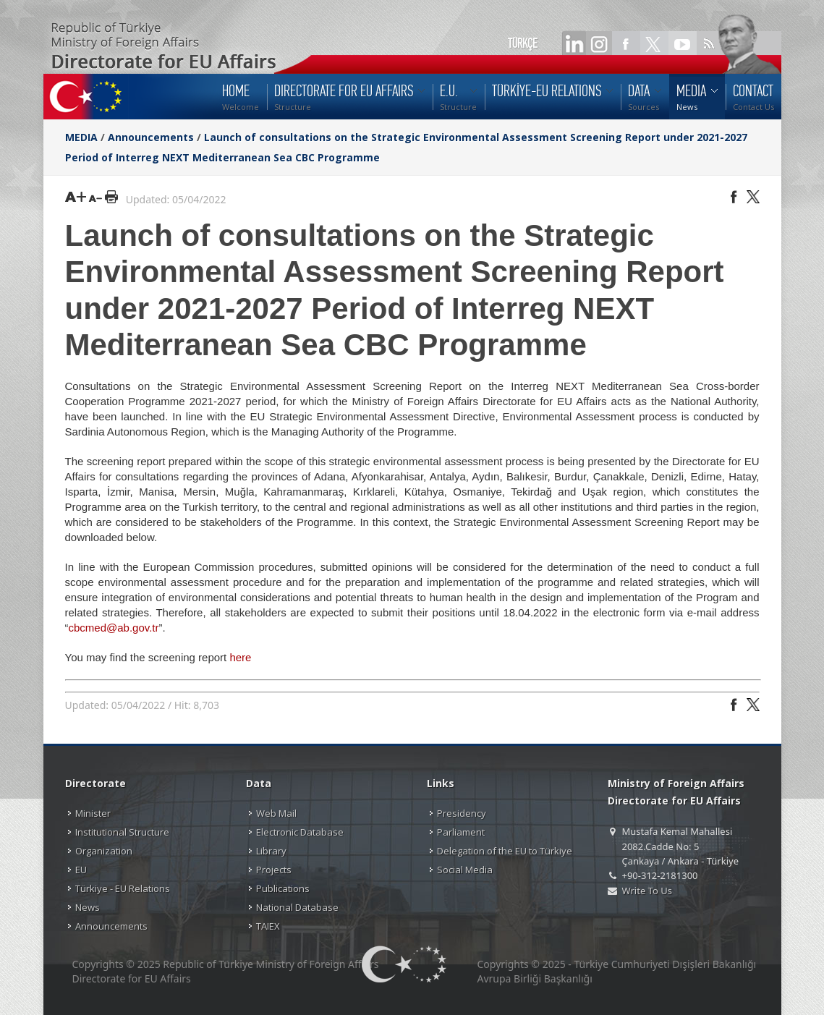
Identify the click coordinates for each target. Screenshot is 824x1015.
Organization (103, 850)
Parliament (461, 831)
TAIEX (268, 926)
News (87, 907)
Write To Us (647, 890)
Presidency (461, 813)
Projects (274, 869)
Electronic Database (300, 831)
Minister (93, 813)
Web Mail (276, 813)
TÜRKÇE (523, 43)
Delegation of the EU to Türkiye (504, 850)
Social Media (465, 869)
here (240, 657)
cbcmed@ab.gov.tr (114, 627)
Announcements (151, 137)
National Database (297, 907)
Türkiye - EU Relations (122, 888)
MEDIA (81, 137)
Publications (283, 888)
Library (271, 850)
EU (81, 869)
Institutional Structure (122, 831)
